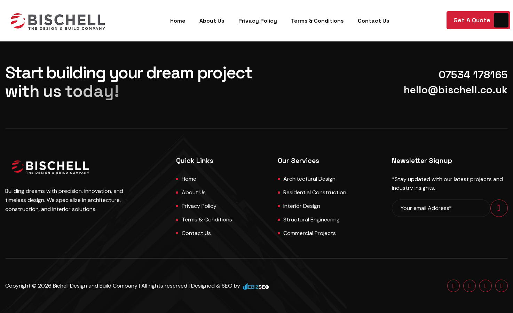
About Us (211, 20)
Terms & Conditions (317, 20)
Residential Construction (314, 192)
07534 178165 (473, 74)
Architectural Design (309, 178)
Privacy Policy (257, 20)
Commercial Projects (309, 233)
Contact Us (373, 20)
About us (194, 192)
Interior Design (301, 206)
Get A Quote (471, 20)
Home (178, 20)
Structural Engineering (311, 219)
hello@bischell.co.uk (456, 89)
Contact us (196, 233)
